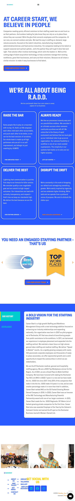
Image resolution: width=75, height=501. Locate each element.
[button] (2, 262)
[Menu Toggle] (38, 5)
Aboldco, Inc (62, 493)
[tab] (10, 316)
